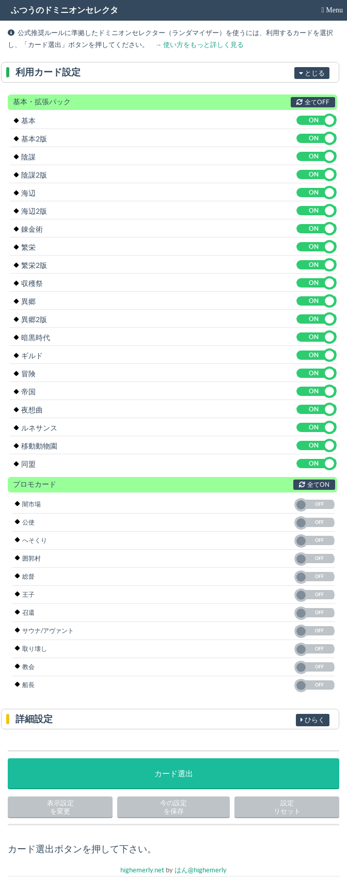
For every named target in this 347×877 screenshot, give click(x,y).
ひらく (313, 720)
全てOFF (312, 102)
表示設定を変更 (60, 807)
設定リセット (287, 807)
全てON (314, 484)
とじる (312, 73)
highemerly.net (142, 870)
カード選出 (173, 773)
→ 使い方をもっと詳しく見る (199, 45)
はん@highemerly (201, 870)
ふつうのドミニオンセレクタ (64, 9)
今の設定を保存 (173, 807)
